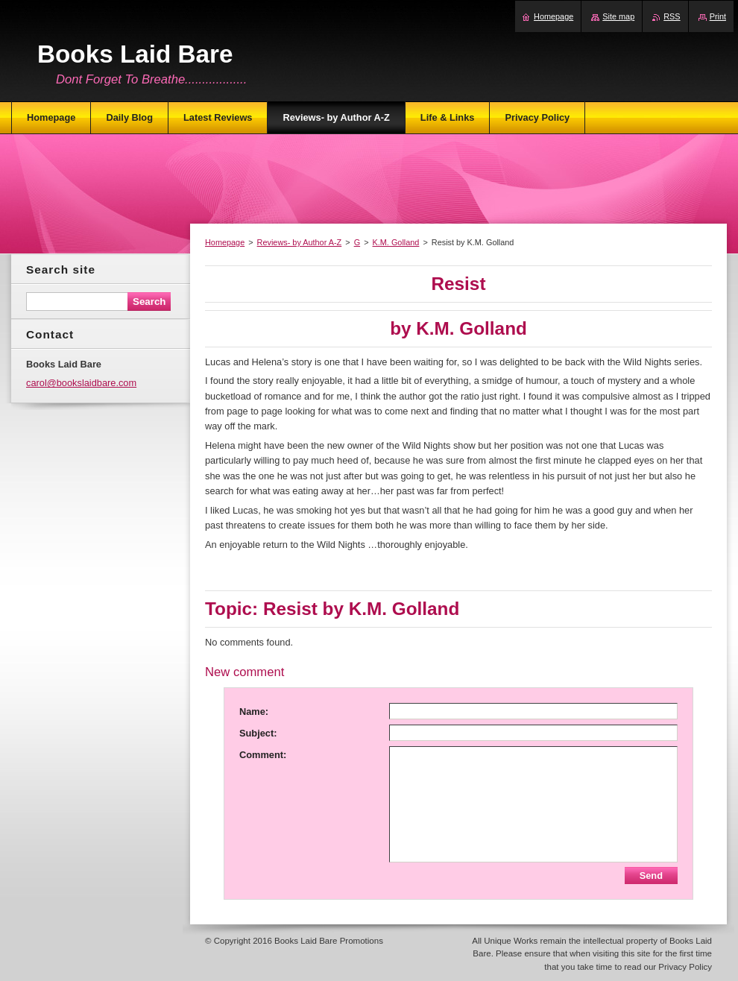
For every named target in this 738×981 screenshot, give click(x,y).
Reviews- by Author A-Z (299, 242)
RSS (671, 16)
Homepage (225, 242)
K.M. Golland (396, 242)
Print (718, 16)
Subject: (258, 733)
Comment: (262, 754)
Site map (618, 16)
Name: (253, 711)
